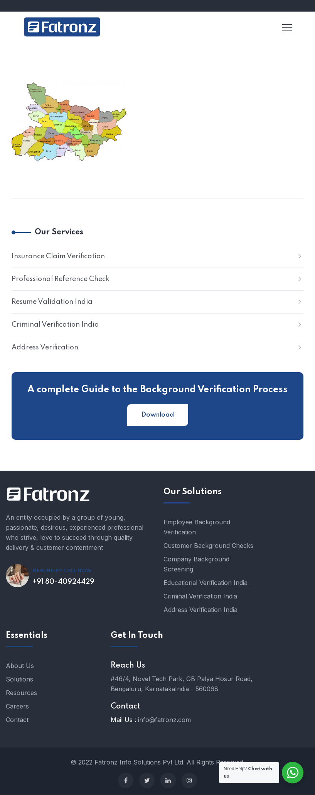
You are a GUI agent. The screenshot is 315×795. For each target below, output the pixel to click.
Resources (21, 693)
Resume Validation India (52, 301)
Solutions (19, 679)
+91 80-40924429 (63, 581)
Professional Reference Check (60, 279)
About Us (20, 666)
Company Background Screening (196, 564)
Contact (17, 720)
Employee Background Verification (196, 527)
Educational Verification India (205, 583)
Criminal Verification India (55, 324)
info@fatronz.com (164, 720)
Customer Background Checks (208, 545)
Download (157, 415)
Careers (17, 706)
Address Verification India (200, 610)
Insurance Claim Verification (58, 256)
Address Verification (45, 347)
